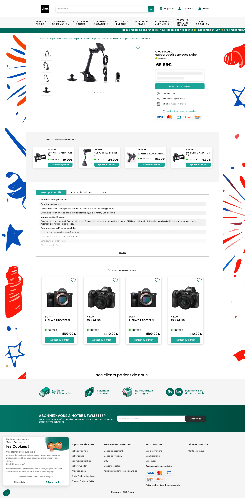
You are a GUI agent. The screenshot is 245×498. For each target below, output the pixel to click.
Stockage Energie (121, 23)
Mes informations (154, 451)
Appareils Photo (40, 23)
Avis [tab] (104, 192)
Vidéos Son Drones (80, 23)
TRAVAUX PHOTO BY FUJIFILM (182, 23)
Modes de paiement (113, 451)
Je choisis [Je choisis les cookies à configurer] (19, 482)
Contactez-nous (196, 451)
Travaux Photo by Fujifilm (83, 481)
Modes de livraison (113, 456)
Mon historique (153, 456)
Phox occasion (79, 471)
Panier (203, 8)
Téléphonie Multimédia (162, 23)
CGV (106, 461)
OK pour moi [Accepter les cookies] (52, 482)
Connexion (185, 8)
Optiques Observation (60, 23)
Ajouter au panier (180, 86)
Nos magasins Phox (81, 461)
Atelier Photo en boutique (83, 476)
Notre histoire (78, 456)
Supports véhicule (100, 38)
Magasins (167, 8)
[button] (94, 92)
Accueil (42, 38)
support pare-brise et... (105, 154)
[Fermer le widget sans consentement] (18, 439)
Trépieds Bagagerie (101, 23)
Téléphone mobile (80, 38)
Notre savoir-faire (80, 451)
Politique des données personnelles (120, 471)
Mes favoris (151, 461)
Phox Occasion (202, 23)
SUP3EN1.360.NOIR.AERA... (151, 153)
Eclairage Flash (141, 23)
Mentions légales (112, 466)
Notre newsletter (79, 466)
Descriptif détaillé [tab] (51, 192)
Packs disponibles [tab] (81, 192)
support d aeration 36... (60, 154)
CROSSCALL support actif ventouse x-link (130, 38)
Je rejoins (195, 418)
